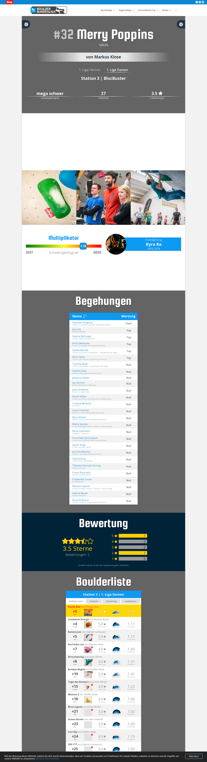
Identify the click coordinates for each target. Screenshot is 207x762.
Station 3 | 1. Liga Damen (103, 594)
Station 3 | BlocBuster (103, 78)
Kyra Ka (154, 244)
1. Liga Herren (89, 70)
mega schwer (50, 93)
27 (103, 93)
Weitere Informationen (47, 758)
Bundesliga (106, 10)
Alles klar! (194, 756)
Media (165, 10)
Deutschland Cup (146, 10)
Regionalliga (125, 10)
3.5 (156, 93)
